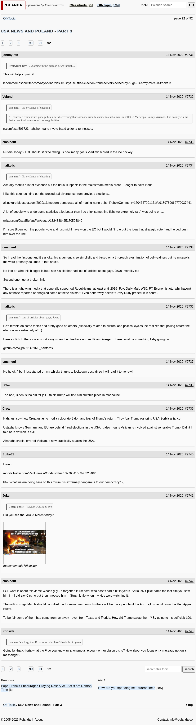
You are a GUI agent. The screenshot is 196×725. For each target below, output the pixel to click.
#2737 (189, 361)
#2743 (189, 631)
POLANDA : (14, 5)
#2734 (189, 165)
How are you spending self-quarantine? (126, 688)
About (39, 719)
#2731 (189, 54)
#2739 (189, 408)
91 (40, 43)
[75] (81, 5)
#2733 (189, 142)
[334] (108, 5)
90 (31, 43)
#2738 (189, 385)
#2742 (189, 581)
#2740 (189, 454)
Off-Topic (9, 18)
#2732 (189, 96)
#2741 (189, 495)
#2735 (189, 247)
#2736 (189, 306)
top (190, 704)
